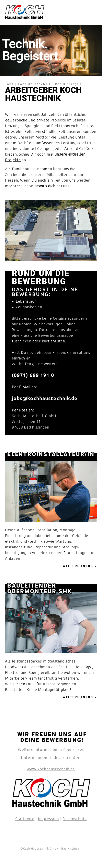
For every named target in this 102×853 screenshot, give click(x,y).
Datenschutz (75, 819)
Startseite (24, 819)
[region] (51, 230)
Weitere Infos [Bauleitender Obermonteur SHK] (79, 697)
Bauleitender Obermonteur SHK (39, 586)
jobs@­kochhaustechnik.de (45, 398)
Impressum (48, 819)
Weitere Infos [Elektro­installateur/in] (79, 566)
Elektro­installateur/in (50, 454)
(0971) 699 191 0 (33, 375)
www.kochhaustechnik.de (51, 769)
